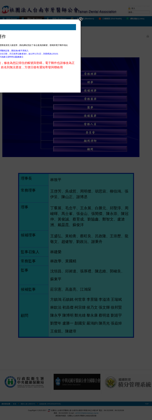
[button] (80, 19)
